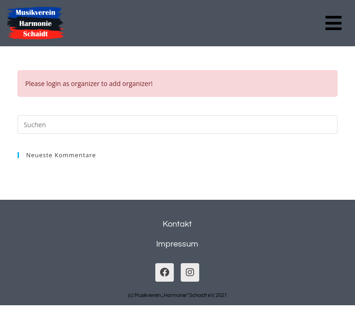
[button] (333, 23)
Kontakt (177, 224)
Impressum (177, 244)
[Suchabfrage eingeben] (177, 124)
